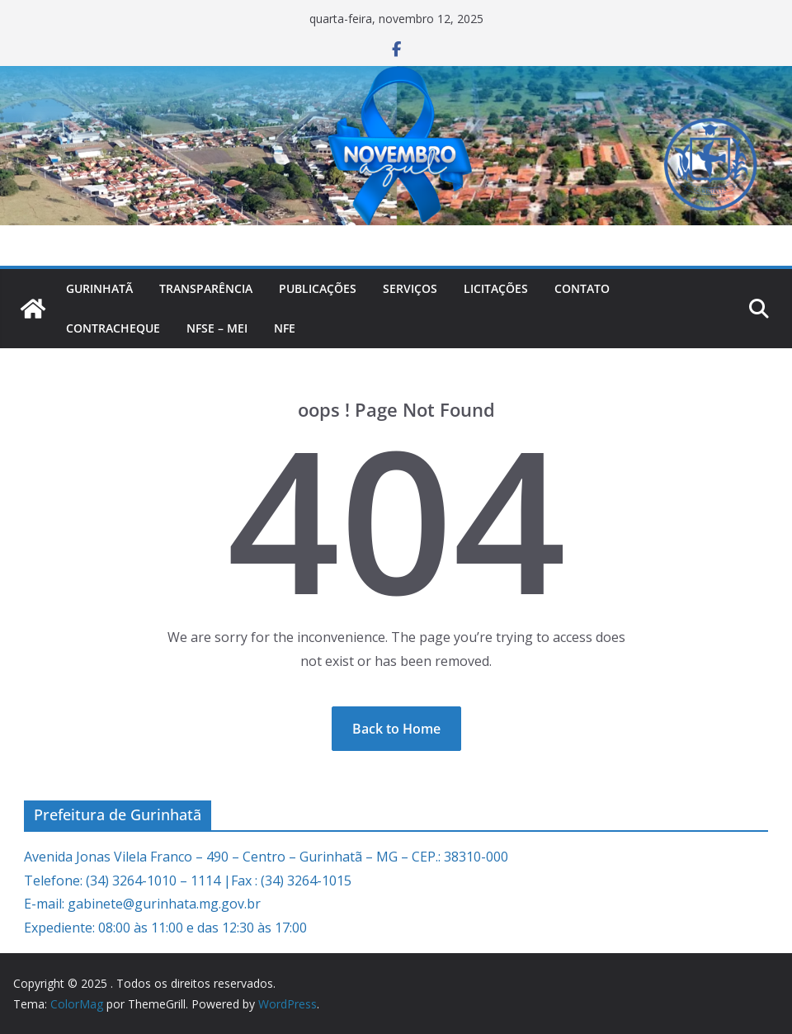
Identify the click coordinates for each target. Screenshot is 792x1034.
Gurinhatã (99, 288)
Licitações (496, 288)
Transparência (205, 288)
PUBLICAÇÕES (317, 288)
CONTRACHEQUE (113, 328)
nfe (284, 328)
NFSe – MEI (217, 328)
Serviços (410, 288)
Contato (582, 288)
